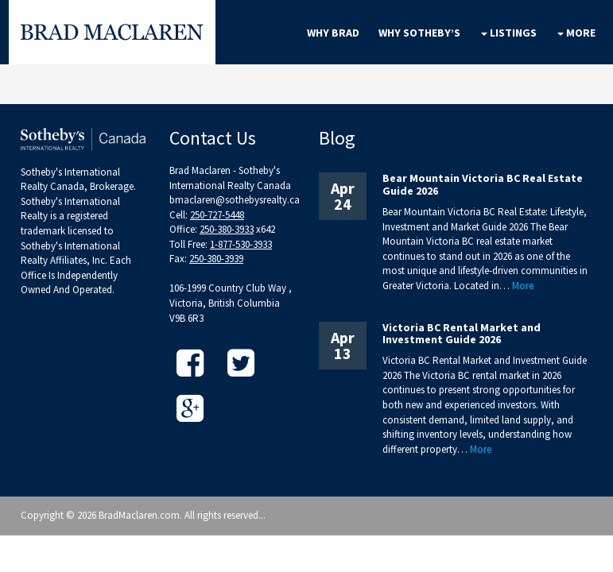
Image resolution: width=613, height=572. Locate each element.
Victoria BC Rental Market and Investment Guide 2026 (461, 333)
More (522, 285)
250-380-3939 (216, 258)
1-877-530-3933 (241, 244)
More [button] (576, 32)
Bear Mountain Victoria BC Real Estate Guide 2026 (482, 184)
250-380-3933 (227, 229)
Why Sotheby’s (419, 32)
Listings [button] (509, 32)
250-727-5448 (217, 215)
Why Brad (333, 32)
